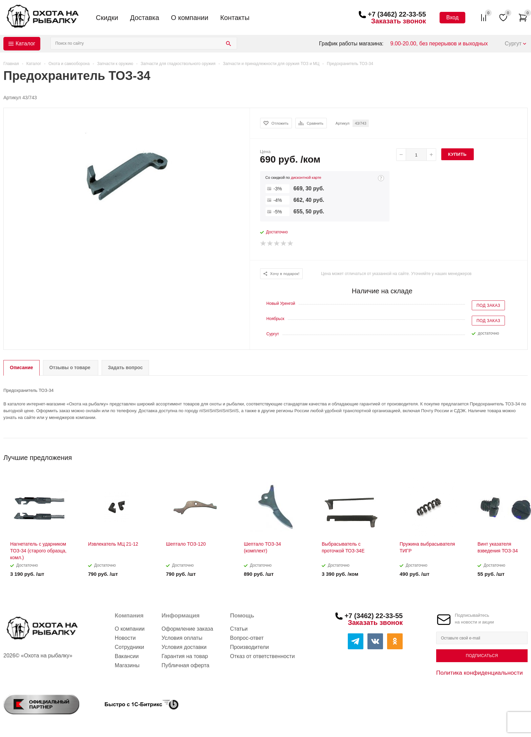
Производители (249, 647)
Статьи (239, 629)
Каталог (25, 43)
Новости (125, 638)
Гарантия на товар (185, 656)
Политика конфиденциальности (479, 672)
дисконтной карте (306, 177)
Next (523, 455)
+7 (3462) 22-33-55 (397, 14)
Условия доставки (184, 647)
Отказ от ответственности (262, 656)
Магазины (127, 665)
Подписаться (482, 655)
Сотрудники (129, 647)
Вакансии (127, 656)
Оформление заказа (187, 629)
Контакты (234, 17)
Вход (452, 17)
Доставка (144, 17)
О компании (189, 17)
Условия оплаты (182, 638)
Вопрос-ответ (246, 638)
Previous (511, 455)
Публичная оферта (185, 665)
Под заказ (488, 305)
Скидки (107, 17)
